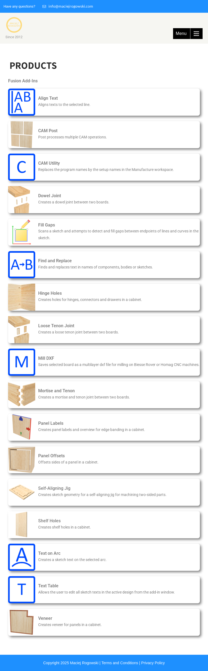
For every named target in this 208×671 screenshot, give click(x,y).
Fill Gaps (46, 225)
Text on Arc (49, 553)
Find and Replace (55, 260)
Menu (181, 33)
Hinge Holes (50, 293)
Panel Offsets (51, 455)
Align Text (48, 98)
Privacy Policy (153, 663)
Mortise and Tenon (56, 390)
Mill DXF (46, 358)
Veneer (45, 618)
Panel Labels (50, 423)
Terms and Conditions (120, 663)
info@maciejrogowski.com (68, 6)
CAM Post (47, 130)
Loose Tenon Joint (56, 325)
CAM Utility (49, 163)
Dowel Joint (49, 195)
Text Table (48, 585)
